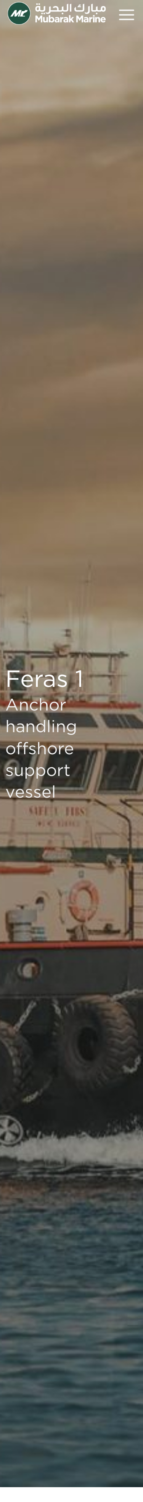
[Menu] (126, 14)
